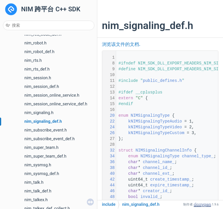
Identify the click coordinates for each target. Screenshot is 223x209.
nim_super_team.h (41, 147)
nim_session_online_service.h (51, 95)
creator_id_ (156, 191)
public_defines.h (162, 80)
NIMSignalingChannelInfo (164, 150)
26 (108, 133)
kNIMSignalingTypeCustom (156, 133)
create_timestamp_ (171, 179)
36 (108, 162)
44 (108, 185)
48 (108, 196)
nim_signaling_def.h (43, 121)
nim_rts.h (33, 60)
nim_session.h (37, 77)
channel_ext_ (157, 173)
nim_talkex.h (36, 199)
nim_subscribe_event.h (45, 130)
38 (108, 167)
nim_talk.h (34, 182)
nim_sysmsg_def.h (41, 173)
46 (108, 191)
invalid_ (150, 196)
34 (108, 156)
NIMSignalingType (150, 115)
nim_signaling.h (38, 112)
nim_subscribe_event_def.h (49, 138)
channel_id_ (156, 167)
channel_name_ (159, 162)
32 (108, 150)
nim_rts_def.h (37, 69)
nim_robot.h (35, 43)
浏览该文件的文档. (121, 44)
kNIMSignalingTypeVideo (155, 127)
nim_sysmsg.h (37, 165)
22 (108, 121)
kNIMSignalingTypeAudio (155, 121)
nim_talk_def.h (37, 191)
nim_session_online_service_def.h (55, 104)
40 (108, 173)
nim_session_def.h (41, 86)
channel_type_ (197, 156)
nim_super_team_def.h (45, 156)
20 (108, 115)
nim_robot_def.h (39, 51)
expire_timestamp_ (171, 185)
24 (108, 127)
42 (108, 179)
